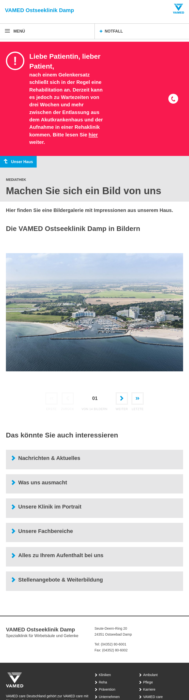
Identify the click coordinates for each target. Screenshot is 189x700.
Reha (103, 682)
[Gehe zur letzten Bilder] (137, 400)
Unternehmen (109, 697)
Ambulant (150, 675)
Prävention (107, 689)
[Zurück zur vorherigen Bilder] (67, 400)
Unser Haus (16, 161)
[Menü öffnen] (15, 31)
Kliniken (105, 675)
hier (93, 134)
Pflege (148, 682)
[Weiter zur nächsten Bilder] (122, 400)
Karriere (149, 689)
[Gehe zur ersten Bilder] (51, 400)
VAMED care (153, 697)
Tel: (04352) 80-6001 (110, 644)
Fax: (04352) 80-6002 (111, 650)
